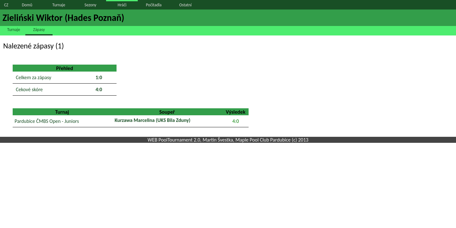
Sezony (90, 5)
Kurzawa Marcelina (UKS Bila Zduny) (152, 120)
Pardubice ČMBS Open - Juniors (47, 121)
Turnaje (58, 5)
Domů (27, 5)
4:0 (235, 121)
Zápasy (39, 29)
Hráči (122, 5)
